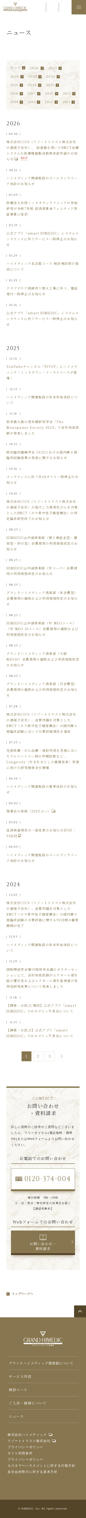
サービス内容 (20, 1376)
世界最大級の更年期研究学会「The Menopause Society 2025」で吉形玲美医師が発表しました (42, 427)
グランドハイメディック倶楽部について (41, 1363)
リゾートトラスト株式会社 (29, 1441)
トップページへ (22, 1294)
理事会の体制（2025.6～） (28, 811)
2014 (14, 102)
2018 (14, 93)
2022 (50, 76)
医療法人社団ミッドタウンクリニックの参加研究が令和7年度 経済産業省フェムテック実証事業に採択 (42, 208)
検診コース (18, 1389)
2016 (49, 93)
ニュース (16, 1416)
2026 (34, 68)
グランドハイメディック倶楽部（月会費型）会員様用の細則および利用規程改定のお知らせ (42, 689)
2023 (32, 76)
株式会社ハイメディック (27, 1434)
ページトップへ (80, 1311)
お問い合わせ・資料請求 (43, 1246)
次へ (61, 1056)
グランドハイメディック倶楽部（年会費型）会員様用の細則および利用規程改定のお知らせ (42, 598)
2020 (32, 85)
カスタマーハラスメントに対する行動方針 (41, 1465)
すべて (15, 67)
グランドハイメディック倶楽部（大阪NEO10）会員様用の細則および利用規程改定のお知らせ (42, 659)
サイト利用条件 (20, 1453)
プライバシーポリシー (25, 1447)
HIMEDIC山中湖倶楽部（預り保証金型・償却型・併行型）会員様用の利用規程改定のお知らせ (42, 543)
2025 (52, 68)
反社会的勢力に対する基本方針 (33, 1472)
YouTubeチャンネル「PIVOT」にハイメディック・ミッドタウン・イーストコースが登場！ (42, 372)
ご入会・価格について (28, 1402)
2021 (14, 85)
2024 (14, 76)
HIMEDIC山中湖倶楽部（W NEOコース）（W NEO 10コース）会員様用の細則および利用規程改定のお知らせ (42, 629)
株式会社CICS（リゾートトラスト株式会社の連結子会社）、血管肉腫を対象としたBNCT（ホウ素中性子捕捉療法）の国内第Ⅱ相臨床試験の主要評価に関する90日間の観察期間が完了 (42, 914)
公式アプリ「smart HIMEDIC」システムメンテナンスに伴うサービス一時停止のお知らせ (42, 239)
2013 (32, 102)
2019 (50, 85)
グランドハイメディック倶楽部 (15, 7)
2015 (67, 93)
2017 (32, 93)
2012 (49, 102)
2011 (66, 102)
